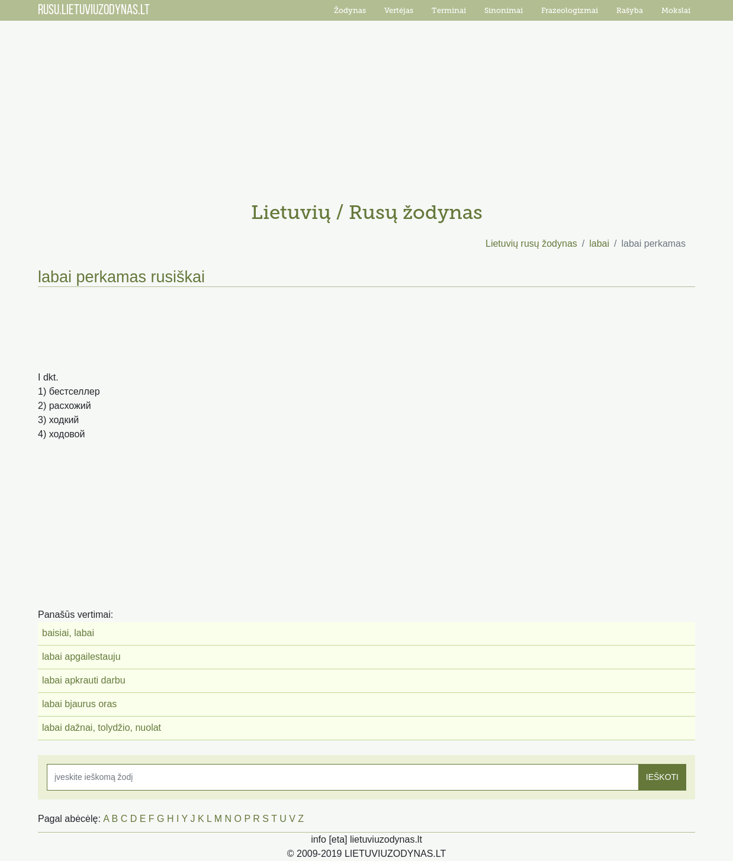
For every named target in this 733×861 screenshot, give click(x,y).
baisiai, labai (68, 633)
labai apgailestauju (81, 657)
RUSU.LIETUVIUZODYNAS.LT (94, 11)
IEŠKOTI (662, 777)
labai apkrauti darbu (84, 680)
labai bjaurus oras (79, 704)
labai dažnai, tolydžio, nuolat (101, 728)
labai (599, 243)
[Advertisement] (366, 106)
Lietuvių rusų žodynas (531, 243)
